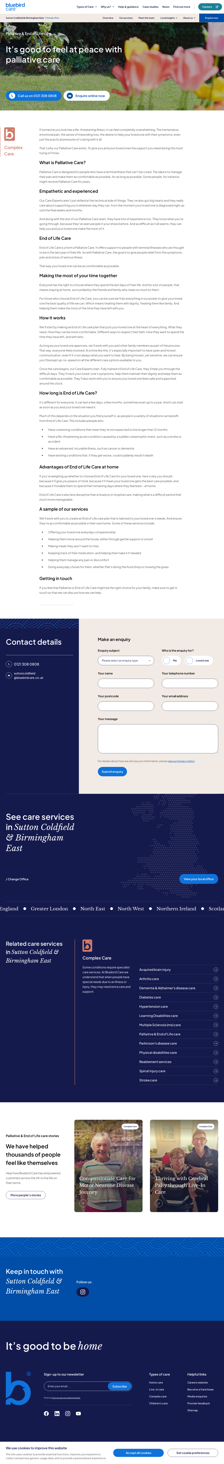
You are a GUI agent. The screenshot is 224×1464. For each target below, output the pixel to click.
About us (189, 17)
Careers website (197, 1382)
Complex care (158, 1396)
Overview (108, 17)
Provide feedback (198, 1403)
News (165, 6)
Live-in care (156, 1389)
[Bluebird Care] (15, 9)
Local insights (168, 17)
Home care (156, 1382)
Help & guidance (128, 6)
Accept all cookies (138, 1453)
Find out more (181, 6)
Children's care (158, 1403)
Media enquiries (197, 1396)
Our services (126, 17)
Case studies (150, 6)
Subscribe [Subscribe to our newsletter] (119, 1386)
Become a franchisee (200, 1389)
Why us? (107, 6)
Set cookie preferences (192, 1453)
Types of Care (87, 6)
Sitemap (192, 1410)
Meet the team (146, 17)
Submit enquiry (112, 771)
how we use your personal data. (66, 1398)
